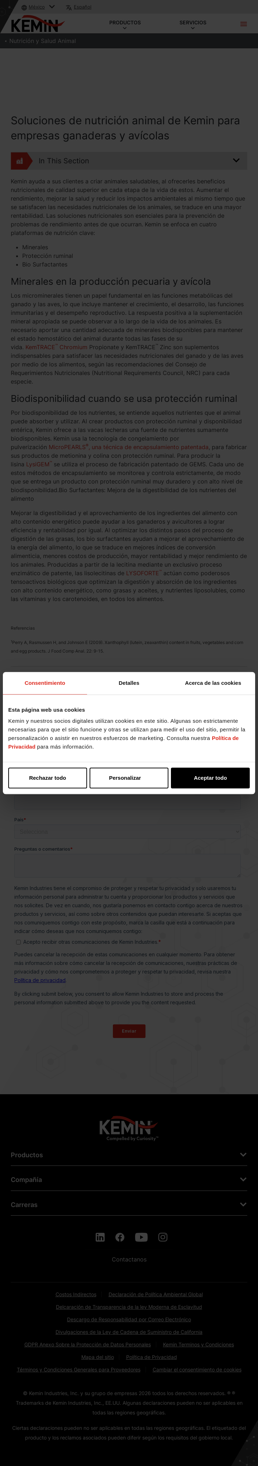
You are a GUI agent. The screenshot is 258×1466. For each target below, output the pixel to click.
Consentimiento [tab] (45, 683)
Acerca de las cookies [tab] (213, 683)
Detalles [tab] (129, 683)
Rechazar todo (47, 778)
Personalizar (129, 778)
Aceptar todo (210, 778)
